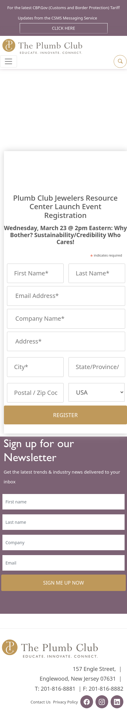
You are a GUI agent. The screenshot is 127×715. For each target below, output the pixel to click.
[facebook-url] (86, 702)
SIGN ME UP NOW (63, 582)
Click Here (63, 28)
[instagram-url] (101, 702)
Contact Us (41, 702)
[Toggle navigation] (8, 61)
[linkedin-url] (117, 702)
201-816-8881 (58, 688)
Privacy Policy (65, 702)
